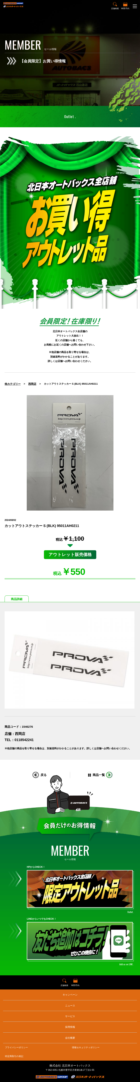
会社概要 (70, 1037)
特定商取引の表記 (14, 1056)
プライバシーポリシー (16, 1047)
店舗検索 (115, 8)
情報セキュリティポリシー (86, 1047)
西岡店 (32, 383)
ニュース (70, 1005)
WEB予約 (125, 8)
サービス (70, 1016)
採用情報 (70, 1027)
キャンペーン (70, 994)
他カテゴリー (13, 383)
